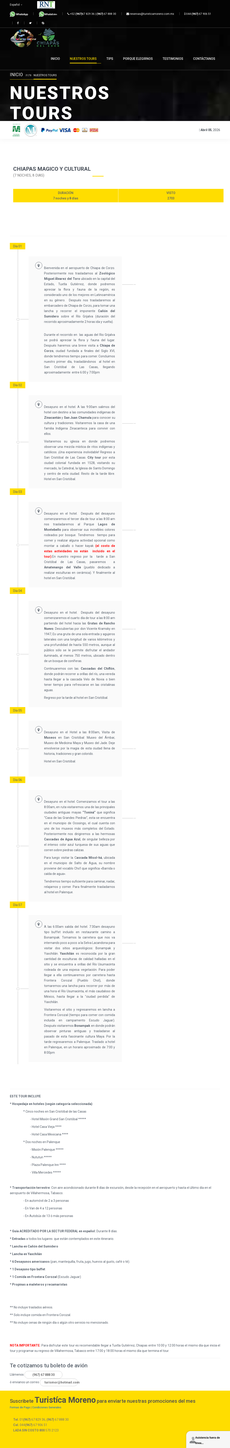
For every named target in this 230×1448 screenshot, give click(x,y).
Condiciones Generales (46, 1407)
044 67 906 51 (197, 13)
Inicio (16, 74)
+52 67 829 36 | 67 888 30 (91, 13)
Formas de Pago (20, 1407)
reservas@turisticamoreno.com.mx (150, 13)
